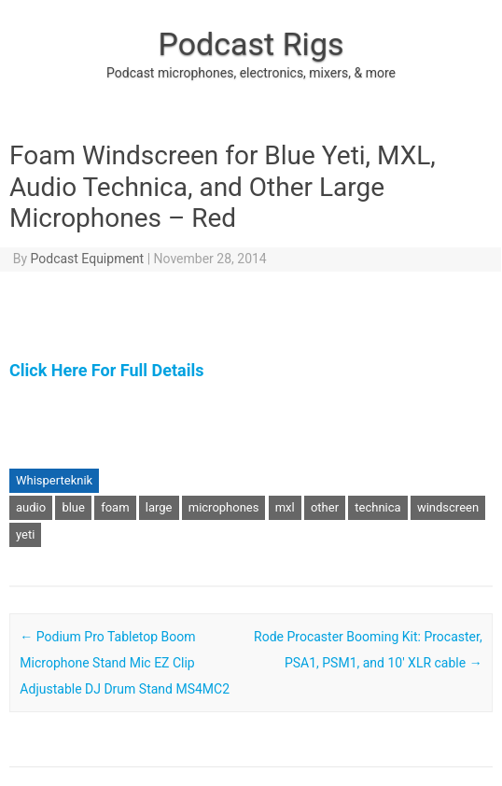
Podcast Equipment (88, 258)
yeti (25, 534)
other (325, 507)
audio (31, 507)
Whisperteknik (54, 480)
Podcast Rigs (250, 44)
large (159, 507)
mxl (285, 507)
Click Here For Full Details (106, 370)
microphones (223, 507)
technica (377, 507)
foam (115, 507)
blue (73, 507)
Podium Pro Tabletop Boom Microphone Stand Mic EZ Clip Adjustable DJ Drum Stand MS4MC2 (125, 662)
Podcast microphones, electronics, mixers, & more (251, 72)
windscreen (448, 507)
